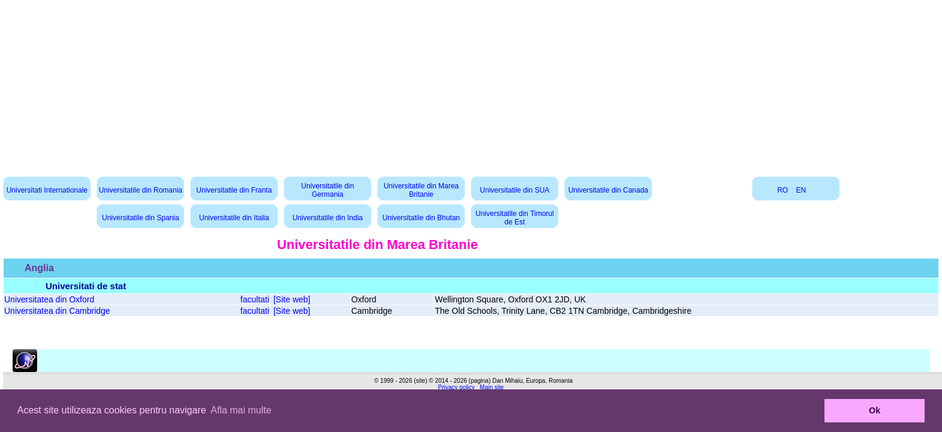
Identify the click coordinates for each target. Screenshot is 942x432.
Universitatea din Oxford (49, 299)
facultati (254, 299)
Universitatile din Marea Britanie (421, 190)
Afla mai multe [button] (240, 410)
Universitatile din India (328, 218)
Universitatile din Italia (234, 218)
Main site (492, 387)
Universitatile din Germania (327, 190)
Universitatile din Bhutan (421, 218)
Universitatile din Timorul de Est (514, 217)
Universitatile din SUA (514, 190)
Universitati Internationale (47, 190)
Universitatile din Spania (140, 218)
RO (782, 190)
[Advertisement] (471, 84)
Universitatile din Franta (234, 190)
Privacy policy (456, 387)
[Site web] (291, 299)
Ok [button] (874, 410)
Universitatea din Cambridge (57, 311)
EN (801, 190)
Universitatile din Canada (608, 190)
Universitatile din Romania (140, 190)
